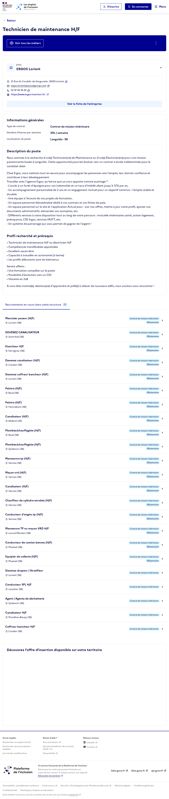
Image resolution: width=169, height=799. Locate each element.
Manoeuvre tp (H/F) (18, 458)
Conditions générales (144, 785)
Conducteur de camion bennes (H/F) (28, 542)
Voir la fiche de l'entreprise (84, 104)
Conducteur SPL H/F (18, 585)
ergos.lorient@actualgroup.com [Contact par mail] (28, 85)
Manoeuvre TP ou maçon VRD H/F (27, 528)
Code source (48, 785)
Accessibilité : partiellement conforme (21, 785)
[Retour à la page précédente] (11, 20)
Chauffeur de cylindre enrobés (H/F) (28, 500)
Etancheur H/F (14, 346)
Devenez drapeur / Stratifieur (24, 570)
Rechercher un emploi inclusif (17, 742)
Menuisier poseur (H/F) (19, 318)
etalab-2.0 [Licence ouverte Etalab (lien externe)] (73, 794)
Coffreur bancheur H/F (20, 627)
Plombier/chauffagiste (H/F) (23, 430)
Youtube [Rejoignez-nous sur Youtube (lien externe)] (89, 747)
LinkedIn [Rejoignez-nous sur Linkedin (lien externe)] (89, 742)
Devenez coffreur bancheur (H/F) (26, 374)
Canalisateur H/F (16, 613)
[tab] (36, 304)
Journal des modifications (15, 753)
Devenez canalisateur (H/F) (22, 360)
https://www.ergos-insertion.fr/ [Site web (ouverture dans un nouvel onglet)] (28, 94)
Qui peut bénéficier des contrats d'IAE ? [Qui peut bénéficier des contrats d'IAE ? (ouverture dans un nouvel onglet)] (58, 748)
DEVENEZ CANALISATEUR (22, 332)
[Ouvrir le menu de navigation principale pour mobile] (159, 6)
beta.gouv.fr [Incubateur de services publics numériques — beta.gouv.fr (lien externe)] (118, 770)
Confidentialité (10, 790)
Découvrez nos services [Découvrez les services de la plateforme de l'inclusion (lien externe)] (49, 775)
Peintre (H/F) (13, 388)
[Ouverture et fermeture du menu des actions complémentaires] (156, 43)
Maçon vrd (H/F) (15, 472)
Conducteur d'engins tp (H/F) (24, 514)
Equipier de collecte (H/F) (21, 556)
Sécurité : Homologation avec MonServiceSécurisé (85, 785)
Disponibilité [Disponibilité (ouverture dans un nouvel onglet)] (49, 753)
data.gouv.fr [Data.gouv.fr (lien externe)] (138, 770)
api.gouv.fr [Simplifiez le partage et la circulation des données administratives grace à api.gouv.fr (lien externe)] (157, 770)
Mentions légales (122, 785)
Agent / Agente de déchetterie (24, 599)
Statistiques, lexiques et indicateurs (36, 790)
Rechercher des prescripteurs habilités (17, 748)
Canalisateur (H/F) (17, 416)
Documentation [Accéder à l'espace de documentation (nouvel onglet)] (50, 742)
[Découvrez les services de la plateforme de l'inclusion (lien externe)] (18, 769)
